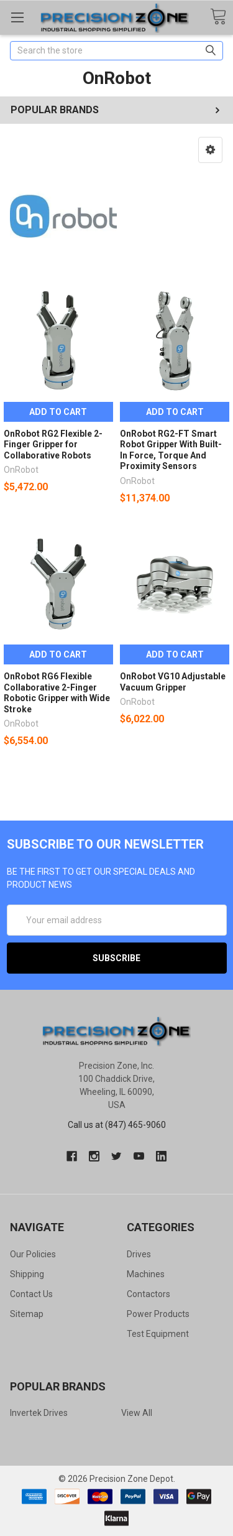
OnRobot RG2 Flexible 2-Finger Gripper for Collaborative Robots (53, 444)
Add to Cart (58, 412)
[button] (210, 150)
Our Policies (33, 1254)
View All (136, 1413)
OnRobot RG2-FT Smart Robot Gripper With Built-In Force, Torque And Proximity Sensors (171, 450)
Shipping (27, 1274)
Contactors (148, 1294)
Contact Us (31, 1294)
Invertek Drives (39, 1413)
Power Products (158, 1314)
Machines (146, 1274)
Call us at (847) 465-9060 (117, 1125)
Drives (139, 1254)
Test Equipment (158, 1334)
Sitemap (26, 1314)
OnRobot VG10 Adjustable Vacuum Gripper (173, 681)
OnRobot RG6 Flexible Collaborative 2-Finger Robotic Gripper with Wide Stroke (57, 692)
